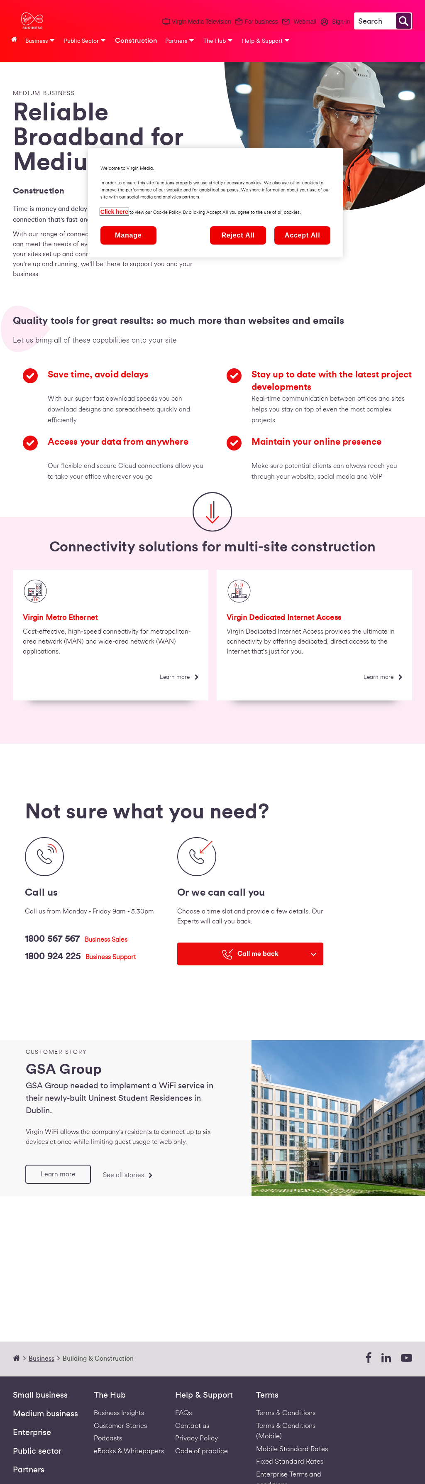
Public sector (37, 1451)
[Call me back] (250, 954)
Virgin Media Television (201, 21)
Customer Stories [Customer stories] (120, 1425)
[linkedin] (386, 1358)
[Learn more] (179, 677)
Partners (28, 1470)
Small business (40, 1395)
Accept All (302, 235)
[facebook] (368, 1358)
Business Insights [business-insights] (119, 1412)
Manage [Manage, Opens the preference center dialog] (128, 235)
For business (261, 21)
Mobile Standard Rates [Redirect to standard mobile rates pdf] (292, 1448)
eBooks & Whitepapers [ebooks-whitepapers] (129, 1451)
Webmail (304, 21)
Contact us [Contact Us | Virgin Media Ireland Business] (192, 1425)
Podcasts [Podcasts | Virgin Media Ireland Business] (108, 1438)
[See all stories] (127, 1174)
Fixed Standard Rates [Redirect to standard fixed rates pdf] (289, 1461)
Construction (136, 40)
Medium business (45, 1414)
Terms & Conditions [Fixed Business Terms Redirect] (285, 1412)
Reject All (238, 235)
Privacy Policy (196, 1438)
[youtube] (406, 1358)
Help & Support (204, 1395)
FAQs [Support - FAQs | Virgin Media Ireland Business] (183, 1412)
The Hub (110, 1395)
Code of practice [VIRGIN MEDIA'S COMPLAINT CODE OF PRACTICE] (201, 1451)
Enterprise (32, 1432)
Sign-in (341, 21)
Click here (114, 211)
